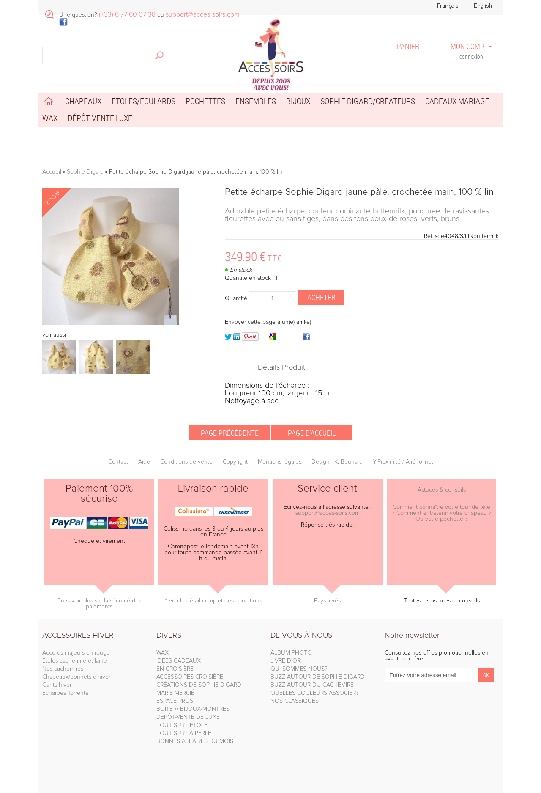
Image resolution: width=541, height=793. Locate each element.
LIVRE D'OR (285, 661)
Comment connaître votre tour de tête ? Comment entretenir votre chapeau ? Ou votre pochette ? (442, 513)
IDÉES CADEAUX (178, 661)
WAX (162, 653)
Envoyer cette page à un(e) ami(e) (268, 322)
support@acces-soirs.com (327, 513)
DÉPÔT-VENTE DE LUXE (188, 717)
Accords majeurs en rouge (76, 653)
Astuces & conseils (442, 490)
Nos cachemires (62, 669)
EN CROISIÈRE (175, 669)
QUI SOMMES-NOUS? (299, 669)
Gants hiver (56, 685)
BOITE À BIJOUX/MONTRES (193, 709)
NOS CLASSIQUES (294, 701)
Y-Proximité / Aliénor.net (403, 462)
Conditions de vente (186, 462)
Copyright (235, 462)
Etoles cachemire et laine (74, 661)
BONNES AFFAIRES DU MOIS (194, 741)
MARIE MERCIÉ (175, 693)
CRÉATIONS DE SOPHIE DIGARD (198, 685)
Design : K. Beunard (337, 462)
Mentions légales (279, 462)
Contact (118, 462)
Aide (144, 462)
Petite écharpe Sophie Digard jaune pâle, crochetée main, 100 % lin (359, 192)
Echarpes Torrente (65, 693)
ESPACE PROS (174, 701)
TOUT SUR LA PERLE (183, 733)
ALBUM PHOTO (291, 653)
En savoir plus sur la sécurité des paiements (99, 604)
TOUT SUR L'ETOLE (182, 725)
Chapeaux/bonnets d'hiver (76, 677)
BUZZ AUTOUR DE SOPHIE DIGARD (317, 677)
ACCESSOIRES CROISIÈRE (189, 677)
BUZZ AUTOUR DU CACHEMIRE (312, 685)
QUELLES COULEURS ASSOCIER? (314, 693)
